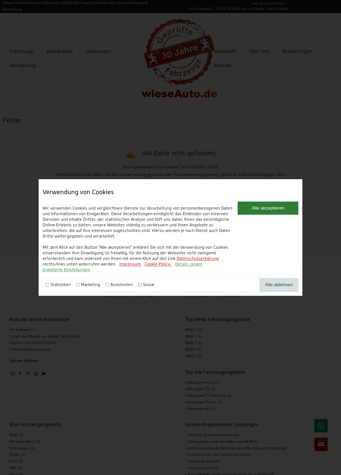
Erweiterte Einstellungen (66, 270)
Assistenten (121, 285)
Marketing (90, 285)
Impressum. (130, 264)
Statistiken (60, 285)
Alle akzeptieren (268, 208)
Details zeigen (188, 264)
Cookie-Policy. (158, 264)
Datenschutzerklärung (198, 259)
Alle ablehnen (279, 284)
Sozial (148, 285)
